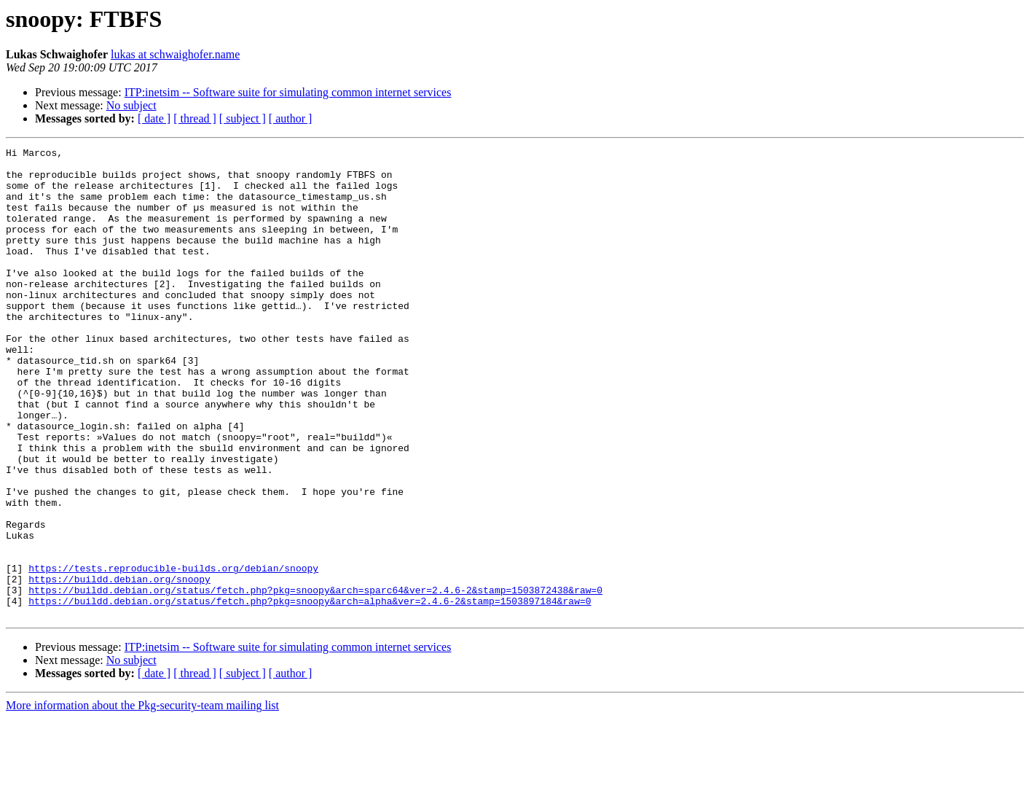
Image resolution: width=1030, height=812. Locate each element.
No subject (131, 105)
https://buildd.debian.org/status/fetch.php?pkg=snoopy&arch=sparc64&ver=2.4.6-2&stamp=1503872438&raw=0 (315, 679)
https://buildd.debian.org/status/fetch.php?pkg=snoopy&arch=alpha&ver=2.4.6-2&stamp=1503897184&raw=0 (309, 692)
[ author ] (290, 118)
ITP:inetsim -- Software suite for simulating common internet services (288, 92)
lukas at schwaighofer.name (175, 54)
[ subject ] (242, 118)
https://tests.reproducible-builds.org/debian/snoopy (173, 653)
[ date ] (154, 118)
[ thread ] (194, 118)
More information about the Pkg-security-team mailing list (142, 799)
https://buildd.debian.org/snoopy (119, 666)
